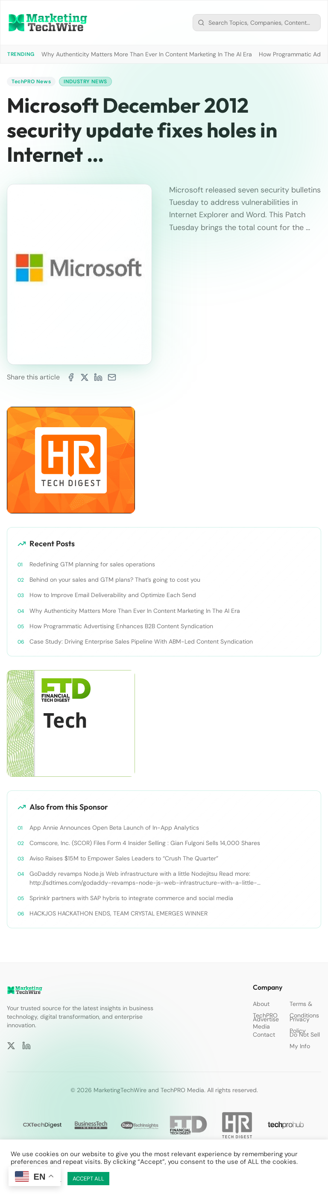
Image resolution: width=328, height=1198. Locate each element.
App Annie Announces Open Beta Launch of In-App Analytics (114, 827)
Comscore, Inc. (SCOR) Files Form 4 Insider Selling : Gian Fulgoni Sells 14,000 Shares (144, 843)
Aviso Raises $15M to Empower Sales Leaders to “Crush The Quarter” (123, 858)
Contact (264, 1034)
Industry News (85, 81)
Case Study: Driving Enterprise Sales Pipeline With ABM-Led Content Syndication (141, 641)
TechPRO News (31, 81)
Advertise (266, 1019)
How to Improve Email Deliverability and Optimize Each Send (112, 595)
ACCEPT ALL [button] (88, 1178)
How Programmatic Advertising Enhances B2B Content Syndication (121, 626)
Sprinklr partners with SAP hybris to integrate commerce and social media (131, 898)
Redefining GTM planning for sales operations (92, 564)
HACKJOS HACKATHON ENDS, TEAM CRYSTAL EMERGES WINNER (118, 913)
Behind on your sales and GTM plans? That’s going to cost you (114, 579)
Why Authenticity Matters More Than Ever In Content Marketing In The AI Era (146, 54)
